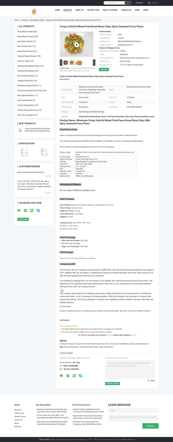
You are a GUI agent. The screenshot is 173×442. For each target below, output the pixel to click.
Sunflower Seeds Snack (27, 85)
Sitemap (17, 427)
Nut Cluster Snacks (25, 76)
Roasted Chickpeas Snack (28, 66)
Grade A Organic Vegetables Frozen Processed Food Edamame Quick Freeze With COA (88, 410)
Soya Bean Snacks (25, 31)
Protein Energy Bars (25, 105)
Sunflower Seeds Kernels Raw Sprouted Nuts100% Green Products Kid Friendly (52, 410)
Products (67, 10)
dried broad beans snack (89, 347)
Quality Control (110, 10)
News (137, 10)
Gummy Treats (23, 61)
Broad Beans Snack (37, 20)
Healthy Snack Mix (25, 81)
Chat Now (139, 3)
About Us (80, 10)
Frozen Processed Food (27, 110)
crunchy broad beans (71, 347)
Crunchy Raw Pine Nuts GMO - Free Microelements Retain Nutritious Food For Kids (53, 416)
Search (128, 3)
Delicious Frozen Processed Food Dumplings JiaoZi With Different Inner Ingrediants (87, 423)
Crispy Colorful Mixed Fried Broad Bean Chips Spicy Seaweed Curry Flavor (37, 131)
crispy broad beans (106, 347)
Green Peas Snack (25, 51)
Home (57, 10)
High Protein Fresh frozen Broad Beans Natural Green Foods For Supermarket (88, 417)
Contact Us (126, 10)
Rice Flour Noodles (25, 115)
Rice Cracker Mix (24, 46)
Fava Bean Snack (24, 41)
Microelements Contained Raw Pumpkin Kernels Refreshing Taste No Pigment (52, 423)
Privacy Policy (44, 439)
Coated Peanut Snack (26, 56)
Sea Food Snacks (24, 100)
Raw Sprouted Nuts (25, 95)
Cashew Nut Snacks (25, 71)
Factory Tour (93, 10)
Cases (145, 10)
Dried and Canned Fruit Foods (30, 90)
